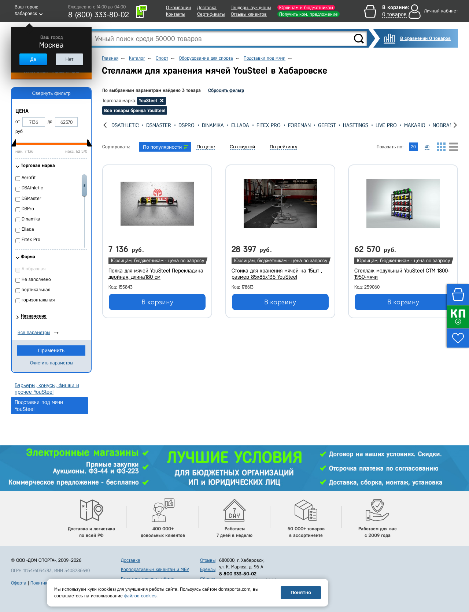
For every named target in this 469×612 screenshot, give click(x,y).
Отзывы (207, 560)
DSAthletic (125, 125)
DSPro (186, 125)
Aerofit (29, 177)
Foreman (299, 125)
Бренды (207, 569)
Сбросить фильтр (226, 90)
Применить (51, 350)
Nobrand (444, 125)
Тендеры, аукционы (251, 7)
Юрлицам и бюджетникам (306, 7)
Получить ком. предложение (308, 14)
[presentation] (105, 125)
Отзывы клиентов (249, 14)
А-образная (33, 268)
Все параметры (34, 332)
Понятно (301, 592)
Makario (414, 125)
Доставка (207, 7)
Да (33, 59)
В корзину (157, 302)
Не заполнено (36, 279)
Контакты (175, 14)
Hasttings (355, 125)
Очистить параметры (51, 362)
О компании (178, 7)
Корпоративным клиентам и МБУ (155, 569)
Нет (69, 59)
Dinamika (213, 125)
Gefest (327, 125)
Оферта (18, 583)
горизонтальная (38, 299)
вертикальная (36, 289)
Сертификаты (211, 14)
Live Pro (386, 125)
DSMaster (158, 125)
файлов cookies (140, 595)
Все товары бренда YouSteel (134, 110)
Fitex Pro (268, 125)
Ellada (240, 125)
